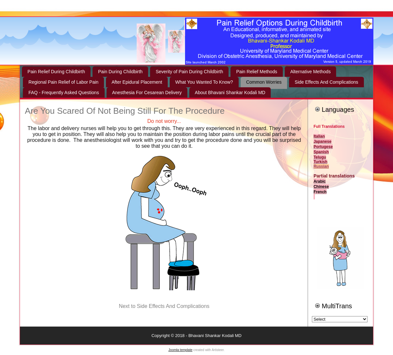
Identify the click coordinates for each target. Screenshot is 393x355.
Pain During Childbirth (120, 71)
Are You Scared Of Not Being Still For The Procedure (125, 111)
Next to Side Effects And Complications (164, 306)
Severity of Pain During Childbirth (189, 71)
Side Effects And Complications (326, 82)
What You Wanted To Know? (204, 82)
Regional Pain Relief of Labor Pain (63, 82)
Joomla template (180, 350)
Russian (321, 166)
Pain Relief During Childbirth (56, 71)
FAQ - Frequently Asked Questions (63, 92)
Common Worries (264, 82)
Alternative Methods (310, 71)
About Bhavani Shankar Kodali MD (230, 92)
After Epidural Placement (136, 82)
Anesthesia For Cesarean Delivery (147, 92)
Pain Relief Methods (256, 71)
